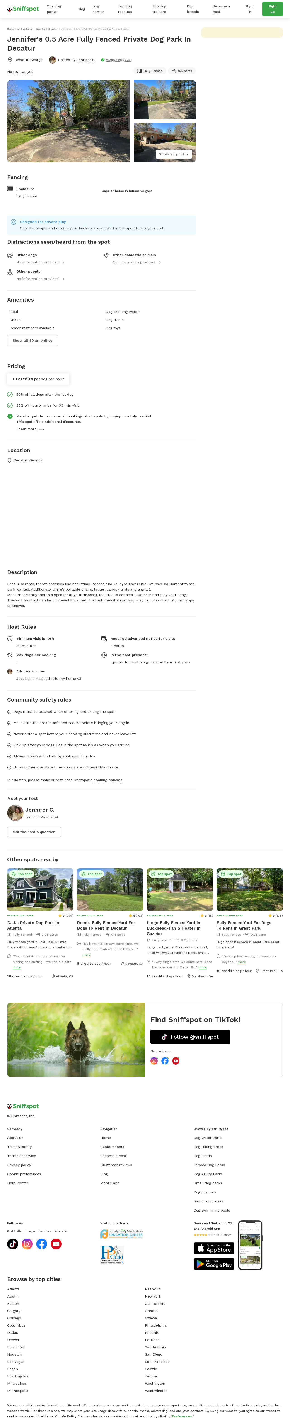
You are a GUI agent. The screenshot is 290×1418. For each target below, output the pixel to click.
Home (105, 1138)
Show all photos (173, 154)
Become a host (221, 9)
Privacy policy (19, 1165)
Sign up (272, 9)
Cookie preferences (24, 1174)
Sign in (250, 9)
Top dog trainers (159, 9)
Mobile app (110, 1183)
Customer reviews (116, 1165)
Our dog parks (54, 9)
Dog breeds (193, 9)
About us (15, 1138)
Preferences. (182, 1416)
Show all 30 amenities (33, 340)
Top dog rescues (125, 9)
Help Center (17, 1183)
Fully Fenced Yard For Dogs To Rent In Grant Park (244, 925)
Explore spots (112, 1147)
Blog (81, 9)
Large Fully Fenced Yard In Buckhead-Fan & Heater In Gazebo (174, 928)
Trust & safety (19, 1147)
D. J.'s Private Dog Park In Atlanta (33, 925)
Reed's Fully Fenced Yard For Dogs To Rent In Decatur (106, 925)
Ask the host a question (34, 832)
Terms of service (21, 1156)
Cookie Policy (65, 1416)
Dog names (98, 9)
